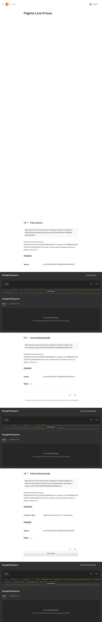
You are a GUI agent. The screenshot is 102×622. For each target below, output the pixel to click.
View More (51, 169)
